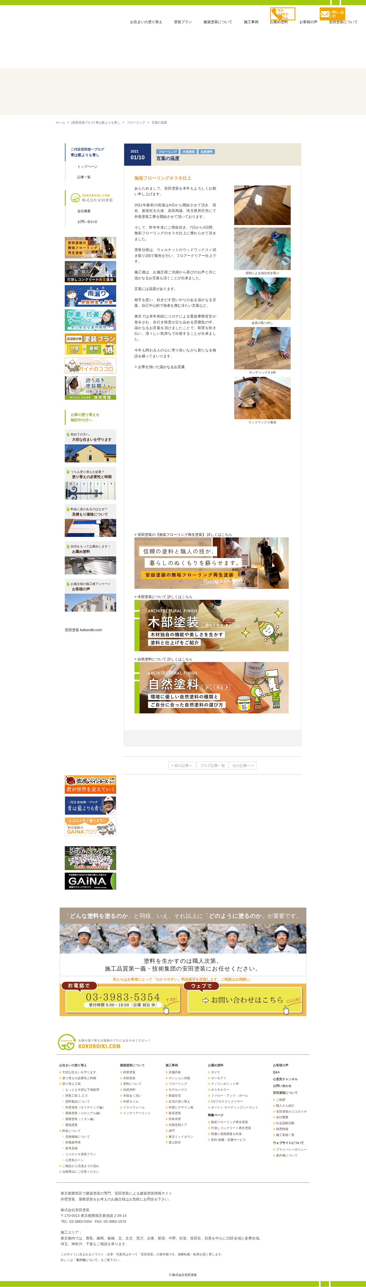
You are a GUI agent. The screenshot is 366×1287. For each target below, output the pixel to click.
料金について (71, 1131)
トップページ (87, 167)
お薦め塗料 (279, 24)
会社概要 (84, 211)
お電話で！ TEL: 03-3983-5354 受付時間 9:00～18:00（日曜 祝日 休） (121, 998)
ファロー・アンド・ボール (229, 1096)
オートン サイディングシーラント (234, 1107)
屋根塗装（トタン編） (80, 1119)
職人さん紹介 (285, 1106)
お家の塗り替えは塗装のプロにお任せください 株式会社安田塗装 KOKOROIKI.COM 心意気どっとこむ (58, 17)
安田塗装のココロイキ (291, 1112)
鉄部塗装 (129, 1072)
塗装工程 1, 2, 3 (76, 1096)
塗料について (132, 1084)
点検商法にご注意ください (80, 1172)
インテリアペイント (137, 1113)
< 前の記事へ (179, 766)
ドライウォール (134, 1107)
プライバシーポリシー (291, 1150)
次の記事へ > (245, 766)
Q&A (276, 1072)
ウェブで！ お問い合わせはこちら (243, 998)
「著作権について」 (87, 1260)
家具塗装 (175, 1113)
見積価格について (77, 1137)
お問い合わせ (87, 222)
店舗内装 (175, 1072)
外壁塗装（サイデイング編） (85, 1107)
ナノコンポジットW (225, 1084)
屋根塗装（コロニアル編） (83, 1113)
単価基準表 (73, 1142)
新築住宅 (175, 1096)
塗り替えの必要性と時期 (79, 1078)
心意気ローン (74, 1160)
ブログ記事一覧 (212, 766)
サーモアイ (218, 1078)
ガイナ (215, 1072)
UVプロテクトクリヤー (227, 1102)
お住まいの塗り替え (146, 24)
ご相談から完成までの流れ (80, 1166)
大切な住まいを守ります (79, 1072)
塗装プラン (183, 24)
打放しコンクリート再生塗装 (231, 1128)
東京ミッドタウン (181, 1137)
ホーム (61, 123)
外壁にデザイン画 (181, 1107)
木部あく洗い (132, 1096)
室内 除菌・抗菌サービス (228, 1140)
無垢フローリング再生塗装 (229, 1122)
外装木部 (175, 1119)
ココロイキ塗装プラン (80, 1154)
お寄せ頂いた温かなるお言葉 (161, 367)
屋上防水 (175, 1142)
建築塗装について (218, 24)
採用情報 (282, 1129)
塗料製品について (77, 1102)
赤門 (172, 1131)
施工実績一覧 (285, 1135)
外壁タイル (131, 1102)
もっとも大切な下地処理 (82, 1090)
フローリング (142, 123)
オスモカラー (220, 1090)
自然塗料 (206, 152)
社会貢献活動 (285, 1123)
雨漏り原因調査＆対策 (226, 1134)
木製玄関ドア (178, 1125)
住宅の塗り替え (179, 1102)
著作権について (287, 1156)
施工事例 (251, 24)
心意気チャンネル (285, 1079)
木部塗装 (188, 152)
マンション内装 (179, 1078)
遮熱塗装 (71, 1125)
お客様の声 (308, 24)
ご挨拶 (280, 1100)
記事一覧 (84, 177)
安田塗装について (343, 24)
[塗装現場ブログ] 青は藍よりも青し (98, 123)
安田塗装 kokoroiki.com (83, 630)
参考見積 (71, 1148)
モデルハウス (178, 1090)
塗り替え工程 (71, 1084)
